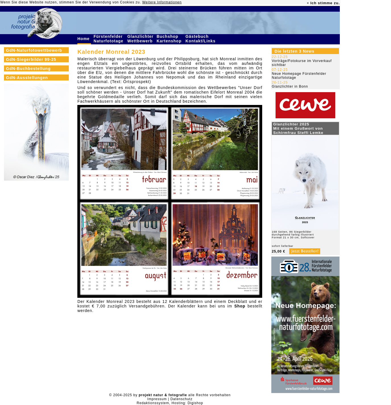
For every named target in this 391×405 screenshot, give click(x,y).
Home (84, 38)
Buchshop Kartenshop (170, 38)
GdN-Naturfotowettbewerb (34, 50)
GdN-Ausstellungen (27, 77)
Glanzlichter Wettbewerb (140, 38)
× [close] (308, 3)
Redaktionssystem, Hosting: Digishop (170, 403)
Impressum (157, 399)
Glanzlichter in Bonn (290, 86)
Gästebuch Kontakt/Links (201, 38)
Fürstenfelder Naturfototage (109, 38)
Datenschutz (181, 399)
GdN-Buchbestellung (28, 68)
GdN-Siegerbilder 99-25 (31, 59)
